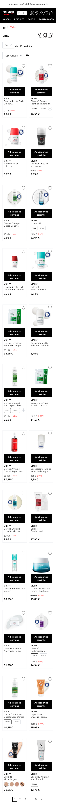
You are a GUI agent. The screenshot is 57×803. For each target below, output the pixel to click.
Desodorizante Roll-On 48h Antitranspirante (14, 102)
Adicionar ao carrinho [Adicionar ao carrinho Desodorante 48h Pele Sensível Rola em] (41, 333)
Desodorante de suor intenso (14, 589)
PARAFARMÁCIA (46, 19)
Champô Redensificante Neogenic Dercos (39, 649)
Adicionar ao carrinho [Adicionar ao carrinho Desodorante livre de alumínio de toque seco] (41, 459)
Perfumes (19, 19)
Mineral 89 (36, 223)
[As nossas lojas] (36, 13)
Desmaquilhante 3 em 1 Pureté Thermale (40, 778)
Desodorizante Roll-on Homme (40, 164)
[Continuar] (41, 799)
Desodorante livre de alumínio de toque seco (41, 470)
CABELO (31, 19)
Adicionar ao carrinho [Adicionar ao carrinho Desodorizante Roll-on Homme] (41, 153)
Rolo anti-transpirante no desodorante (38, 288)
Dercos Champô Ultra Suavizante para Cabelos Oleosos (12, 530)
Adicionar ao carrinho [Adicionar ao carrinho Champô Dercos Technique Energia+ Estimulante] (41, 91)
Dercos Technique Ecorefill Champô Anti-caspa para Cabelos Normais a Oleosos (13, 344)
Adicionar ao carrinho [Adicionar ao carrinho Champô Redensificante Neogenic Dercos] (41, 638)
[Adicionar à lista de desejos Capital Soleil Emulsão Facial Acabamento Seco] (50, 679)
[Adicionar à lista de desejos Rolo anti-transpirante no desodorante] (50, 251)
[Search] (24, 13)
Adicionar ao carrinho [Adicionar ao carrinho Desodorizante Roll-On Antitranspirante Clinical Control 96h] (14, 277)
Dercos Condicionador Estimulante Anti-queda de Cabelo (39, 530)
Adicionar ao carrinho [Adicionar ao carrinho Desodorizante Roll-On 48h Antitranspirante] (14, 91)
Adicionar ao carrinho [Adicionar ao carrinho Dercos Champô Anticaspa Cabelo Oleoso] (14, 393)
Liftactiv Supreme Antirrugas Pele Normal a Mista (12, 649)
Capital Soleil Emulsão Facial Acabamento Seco (40, 715)
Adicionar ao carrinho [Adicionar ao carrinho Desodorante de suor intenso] (14, 578)
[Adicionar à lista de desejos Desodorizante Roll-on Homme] (50, 128)
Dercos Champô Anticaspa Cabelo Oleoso (12, 404)
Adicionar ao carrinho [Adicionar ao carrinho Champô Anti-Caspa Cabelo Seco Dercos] (14, 704)
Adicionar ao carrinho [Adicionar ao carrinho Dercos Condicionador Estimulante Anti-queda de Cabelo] (41, 519)
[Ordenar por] (13, 55)
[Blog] (32, 13)
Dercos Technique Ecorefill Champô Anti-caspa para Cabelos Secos (39, 404)
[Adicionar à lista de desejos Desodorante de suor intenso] (23, 553)
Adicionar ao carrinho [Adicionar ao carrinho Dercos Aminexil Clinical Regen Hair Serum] (14, 459)
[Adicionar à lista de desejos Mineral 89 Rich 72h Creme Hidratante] (50, 553)
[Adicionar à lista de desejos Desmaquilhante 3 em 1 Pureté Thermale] (50, 741)
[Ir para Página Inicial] (4, 27)
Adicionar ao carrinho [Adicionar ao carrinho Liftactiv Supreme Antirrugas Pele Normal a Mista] (14, 638)
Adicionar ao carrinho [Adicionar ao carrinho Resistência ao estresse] (14, 153)
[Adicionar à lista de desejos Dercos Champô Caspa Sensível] (23, 188)
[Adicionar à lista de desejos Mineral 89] (50, 188)
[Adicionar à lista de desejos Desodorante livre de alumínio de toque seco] (50, 433)
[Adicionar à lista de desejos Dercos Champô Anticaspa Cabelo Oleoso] (23, 367)
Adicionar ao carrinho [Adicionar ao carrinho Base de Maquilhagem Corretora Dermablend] (14, 767)
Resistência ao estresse (11, 164)
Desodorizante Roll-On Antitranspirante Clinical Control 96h (14, 288)
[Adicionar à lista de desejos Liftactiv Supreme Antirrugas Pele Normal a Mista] (23, 613)
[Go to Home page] (8, 13)
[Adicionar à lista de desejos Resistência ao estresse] (23, 128)
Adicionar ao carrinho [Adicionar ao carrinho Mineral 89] (41, 213)
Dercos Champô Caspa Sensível (12, 224)
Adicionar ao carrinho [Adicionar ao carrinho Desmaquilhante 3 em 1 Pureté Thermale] (41, 767)
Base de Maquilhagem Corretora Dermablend (10, 778)
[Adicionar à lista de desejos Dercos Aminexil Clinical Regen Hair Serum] (23, 433)
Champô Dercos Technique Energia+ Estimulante (40, 102)
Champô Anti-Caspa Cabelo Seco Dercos (14, 715)
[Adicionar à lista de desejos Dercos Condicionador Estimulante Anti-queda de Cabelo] (50, 493)
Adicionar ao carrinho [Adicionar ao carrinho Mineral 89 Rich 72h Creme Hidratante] (41, 578)
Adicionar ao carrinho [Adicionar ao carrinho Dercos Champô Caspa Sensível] (14, 213)
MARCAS (6, 19)
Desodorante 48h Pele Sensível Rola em (40, 344)
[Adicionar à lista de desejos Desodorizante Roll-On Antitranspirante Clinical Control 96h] (23, 251)
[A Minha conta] (41, 13)
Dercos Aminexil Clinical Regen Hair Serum (13, 470)
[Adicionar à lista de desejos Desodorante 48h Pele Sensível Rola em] (50, 308)
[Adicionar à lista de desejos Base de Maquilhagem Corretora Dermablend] (23, 741)
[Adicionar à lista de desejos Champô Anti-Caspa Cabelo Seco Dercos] (23, 679)
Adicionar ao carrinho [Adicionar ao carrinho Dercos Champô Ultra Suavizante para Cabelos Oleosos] (14, 519)
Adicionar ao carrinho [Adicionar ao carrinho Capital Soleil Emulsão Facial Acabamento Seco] (41, 704)
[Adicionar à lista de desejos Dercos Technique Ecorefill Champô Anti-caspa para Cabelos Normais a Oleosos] (23, 308)
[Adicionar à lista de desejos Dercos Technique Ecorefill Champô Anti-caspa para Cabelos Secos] (50, 367)
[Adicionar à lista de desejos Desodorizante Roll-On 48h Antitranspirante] (23, 66)
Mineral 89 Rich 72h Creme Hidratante (40, 589)
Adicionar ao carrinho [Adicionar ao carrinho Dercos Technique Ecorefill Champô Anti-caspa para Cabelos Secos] (41, 393)
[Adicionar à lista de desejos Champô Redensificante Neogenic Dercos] (50, 613)
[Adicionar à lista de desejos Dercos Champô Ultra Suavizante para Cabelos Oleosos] (23, 493)
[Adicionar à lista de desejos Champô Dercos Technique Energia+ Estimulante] (50, 66)
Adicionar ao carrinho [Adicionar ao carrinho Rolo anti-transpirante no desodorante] (41, 277)
